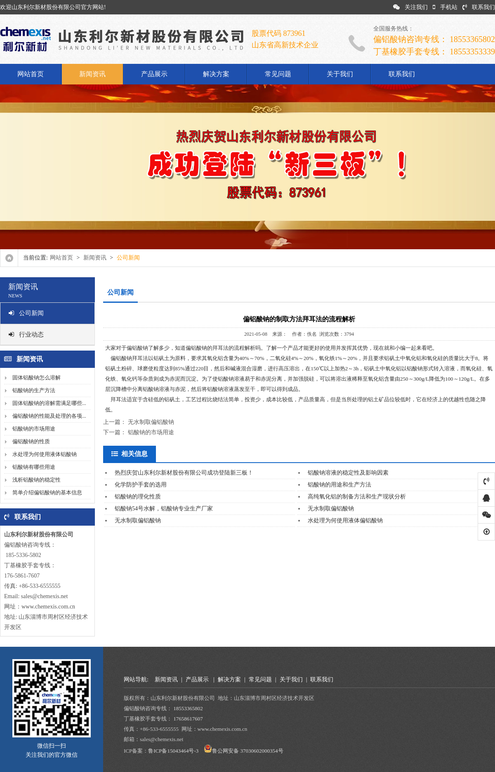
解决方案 (216, 73)
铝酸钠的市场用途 (33, 429)
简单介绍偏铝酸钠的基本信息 (47, 492)
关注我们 (410, 7)
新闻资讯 (92, 73)
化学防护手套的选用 (141, 485)
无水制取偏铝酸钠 (151, 422)
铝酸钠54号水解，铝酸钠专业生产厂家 (164, 508)
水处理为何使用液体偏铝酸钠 (345, 520)
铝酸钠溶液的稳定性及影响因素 (348, 473)
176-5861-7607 (22, 576)
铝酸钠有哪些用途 (33, 467)
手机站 (445, 7)
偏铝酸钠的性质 (31, 441)
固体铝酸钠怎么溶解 (36, 377)
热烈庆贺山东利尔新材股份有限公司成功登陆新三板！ (184, 473)
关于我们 (340, 73)
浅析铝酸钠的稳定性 (36, 480)
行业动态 (26, 334)
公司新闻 (26, 313)
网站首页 (30, 73)
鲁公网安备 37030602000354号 (247, 751)
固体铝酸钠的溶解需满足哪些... (49, 403)
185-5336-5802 (22, 555)
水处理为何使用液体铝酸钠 (44, 454)
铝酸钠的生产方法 (33, 390)
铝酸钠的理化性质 (138, 497)
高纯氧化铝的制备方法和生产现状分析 (357, 497)
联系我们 (478, 7)
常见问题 (278, 73)
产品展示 (154, 73)
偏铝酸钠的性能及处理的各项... (49, 416)
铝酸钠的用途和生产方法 (339, 485)
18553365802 (188, 708)
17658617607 (188, 719)
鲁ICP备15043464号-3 (173, 751)
